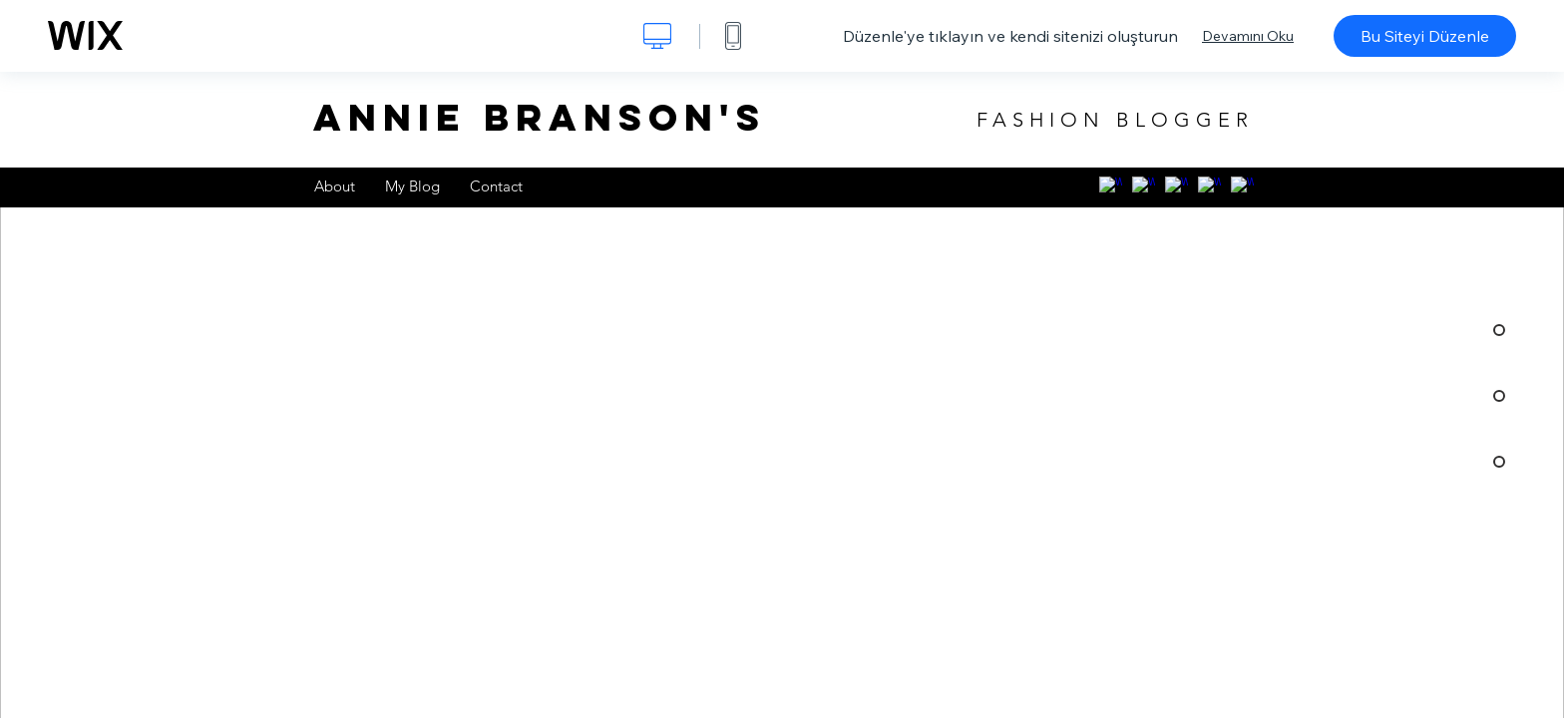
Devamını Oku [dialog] (1248, 36)
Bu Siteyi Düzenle (1425, 36)
